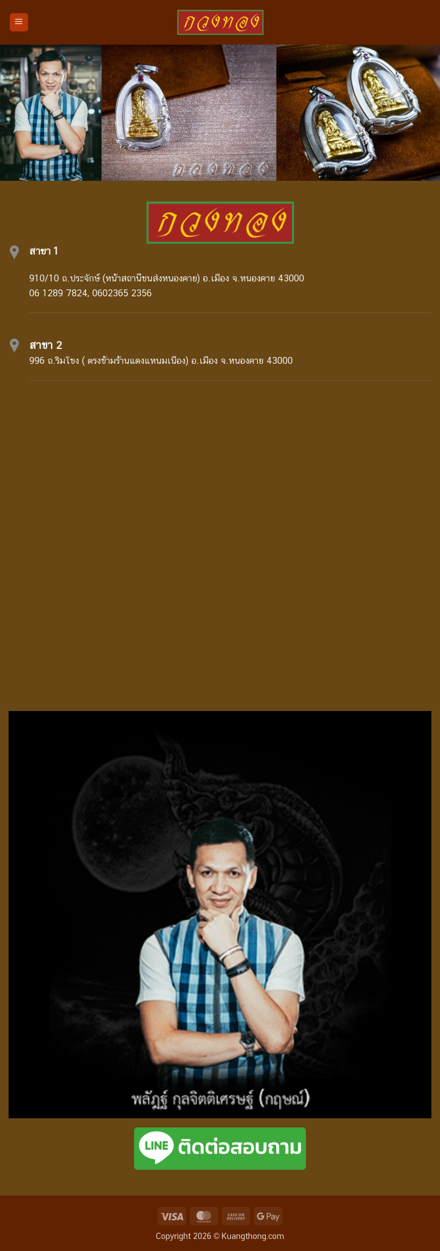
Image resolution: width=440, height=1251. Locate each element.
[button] (19, 22)
